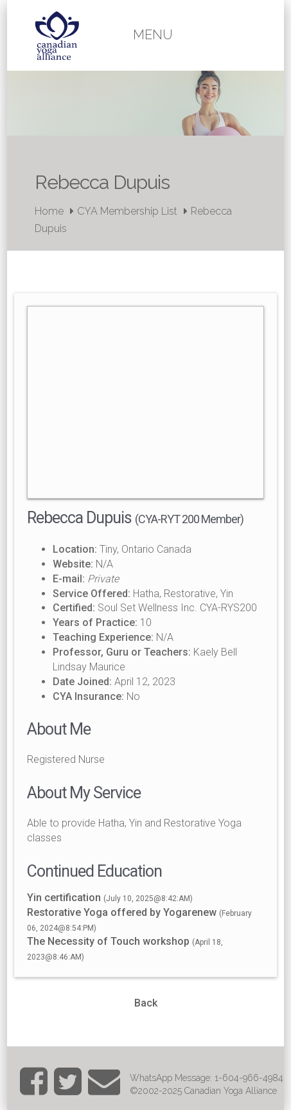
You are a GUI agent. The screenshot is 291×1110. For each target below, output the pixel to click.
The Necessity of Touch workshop (109, 941)
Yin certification (64, 897)
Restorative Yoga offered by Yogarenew (121, 912)
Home (49, 211)
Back (145, 1003)
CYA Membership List (127, 211)
